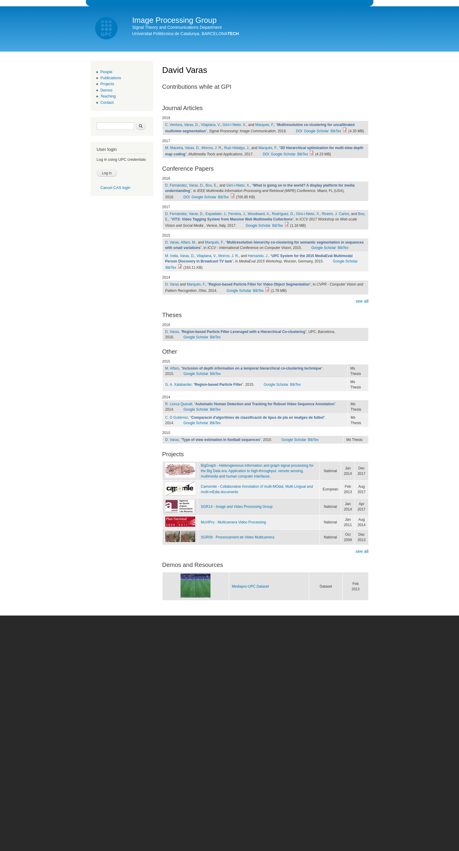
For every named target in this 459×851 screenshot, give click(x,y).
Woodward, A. (259, 214)
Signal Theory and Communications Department (177, 27)
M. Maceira (174, 148)
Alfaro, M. (188, 242)
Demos (106, 90)
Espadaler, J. (216, 214)
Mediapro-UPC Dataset (250, 586)
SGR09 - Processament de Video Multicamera (238, 537)
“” (232, 219)
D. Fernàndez (176, 185)
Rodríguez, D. (283, 214)
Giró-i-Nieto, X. (234, 125)
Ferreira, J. (237, 214)
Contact (106, 102)
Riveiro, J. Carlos (335, 214)
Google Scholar (316, 131)
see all (361, 301)
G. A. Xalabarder (178, 384)
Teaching (108, 96)
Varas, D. (191, 125)
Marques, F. (264, 125)
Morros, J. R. (212, 148)
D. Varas (172, 242)
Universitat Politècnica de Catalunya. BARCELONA (185, 33)
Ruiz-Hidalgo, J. (236, 148)
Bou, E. (211, 185)
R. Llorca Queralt (179, 404)
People (106, 72)
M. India (171, 256)
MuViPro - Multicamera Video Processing (233, 522)
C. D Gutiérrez (176, 417)
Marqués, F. (267, 148)
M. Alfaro (172, 368)
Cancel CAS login (115, 187)
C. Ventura (173, 125)
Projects (107, 84)
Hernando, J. (258, 256)
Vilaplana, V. (211, 125)
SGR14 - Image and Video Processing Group (237, 507)
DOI (299, 131)
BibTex (336, 131)
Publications (110, 78)
